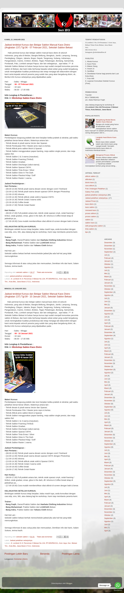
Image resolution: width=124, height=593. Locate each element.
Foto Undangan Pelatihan (95, 189)
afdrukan (88, 179)
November (108, 249)
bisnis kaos (89, 182)
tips (86, 232)
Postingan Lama (70, 553)
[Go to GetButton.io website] (118, 590)
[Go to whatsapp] (118, 585)
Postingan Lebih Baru (16, 553)
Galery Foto (89, 192)
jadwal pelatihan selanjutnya (21, 276)
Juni (106, 301)
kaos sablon (90, 207)
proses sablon (90, 216)
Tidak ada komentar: (45, 272)
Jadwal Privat (90, 201)
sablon (87, 220)
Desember (108, 242)
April (106, 323)
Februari (107, 258)
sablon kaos (90, 223)
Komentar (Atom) (21, 559)
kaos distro (89, 204)
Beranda (44, 553)
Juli (105, 255)
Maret (106, 277)
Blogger (69, 583)
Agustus (107, 267)
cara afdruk (89, 186)
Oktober (107, 264)
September (108, 252)
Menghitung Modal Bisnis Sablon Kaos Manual (105, 121)
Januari (107, 261)
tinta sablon (89, 229)
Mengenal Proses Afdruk (105, 155)
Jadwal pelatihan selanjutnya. (21, 540)
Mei (105, 273)
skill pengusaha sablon (94, 226)
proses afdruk (90, 213)
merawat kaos (90, 210)
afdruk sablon (90, 176)
